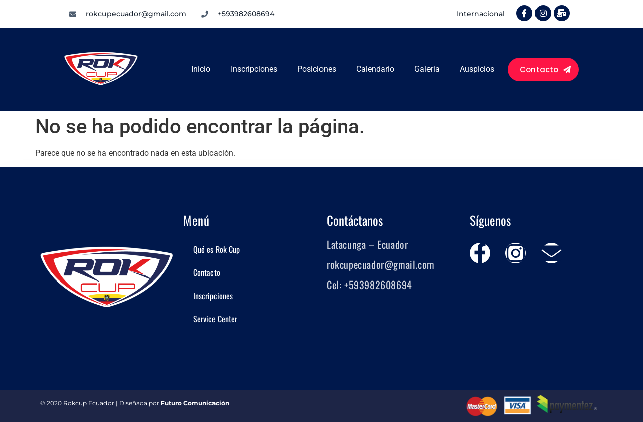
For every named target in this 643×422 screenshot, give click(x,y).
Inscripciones (254, 69)
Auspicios (477, 69)
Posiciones (316, 69)
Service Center (215, 319)
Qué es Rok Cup (216, 249)
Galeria (427, 69)
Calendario (375, 69)
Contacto (206, 272)
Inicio (200, 69)
